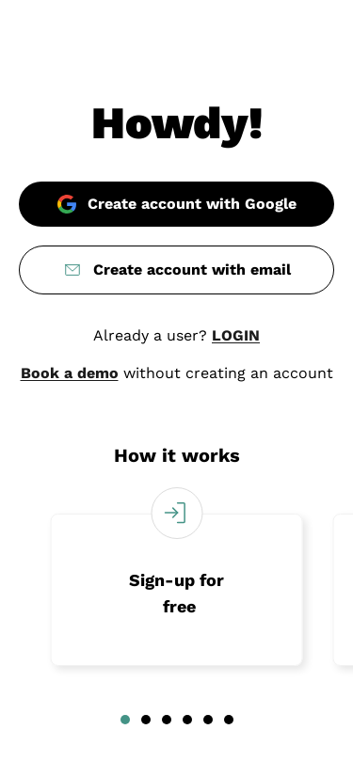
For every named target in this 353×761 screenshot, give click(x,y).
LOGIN (236, 335)
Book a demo (70, 373)
